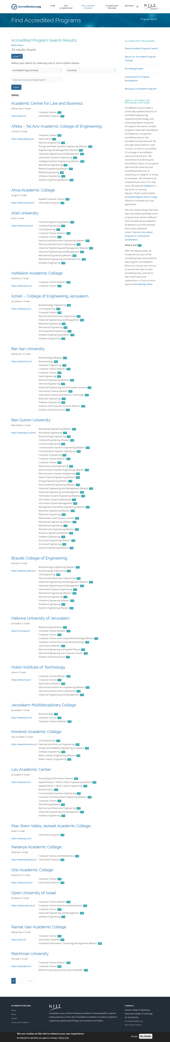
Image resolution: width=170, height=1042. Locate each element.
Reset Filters (17, 45)
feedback (148, 185)
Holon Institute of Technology (38, 667)
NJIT (104, 1013)
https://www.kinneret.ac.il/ (24, 744)
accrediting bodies (143, 284)
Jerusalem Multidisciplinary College (43, 705)
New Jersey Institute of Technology (88, 1013)
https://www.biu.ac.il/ (21, 361)
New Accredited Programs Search (141, 48)
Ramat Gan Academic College (38, 927)
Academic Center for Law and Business (47, 103)
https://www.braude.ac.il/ (23, 570)
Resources (129, 6)
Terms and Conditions (20, 1022)
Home (52, 6)
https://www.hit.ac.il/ (21, 679)
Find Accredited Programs (88, 7)
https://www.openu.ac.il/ (23, 905)
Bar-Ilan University (28, 348)
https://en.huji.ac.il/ (20, 630)
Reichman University (30, 953)
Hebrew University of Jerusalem (40, 618)
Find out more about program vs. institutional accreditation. (139, 236)
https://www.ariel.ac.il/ (22, 225)
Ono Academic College (32, 870)
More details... (98, 1020)
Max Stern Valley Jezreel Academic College (51, 825)
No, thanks (145, 1036)
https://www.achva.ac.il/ (22, 202)
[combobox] (36, 70)
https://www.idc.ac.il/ (21, 966)
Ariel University (25, 213)
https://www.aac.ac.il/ (21, 285)
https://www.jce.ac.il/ (21, 308)
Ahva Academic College (33, 190)
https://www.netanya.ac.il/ (24, 859)
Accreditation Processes (112, 7)
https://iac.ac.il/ (18, 939)
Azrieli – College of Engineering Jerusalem (49, 296)
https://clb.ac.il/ (18, 115)
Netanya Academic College (36, 847)
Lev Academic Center (31, 769)
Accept (134, 1036)
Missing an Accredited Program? (141, 88)
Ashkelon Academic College (37, 273)
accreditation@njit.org (133, 1021)
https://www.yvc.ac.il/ (21, 838)
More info (64, 1037)
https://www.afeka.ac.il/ (22, 138)
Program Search (149, 19)
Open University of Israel (33, 892)
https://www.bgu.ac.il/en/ (23, 432)
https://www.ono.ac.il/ (22, 882)
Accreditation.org (56, 1013)
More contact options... (134, 1025)
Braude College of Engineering (39, 558)
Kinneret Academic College (36, 731)
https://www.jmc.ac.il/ (21, 717)
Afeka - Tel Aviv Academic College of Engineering (56, 126)
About (13, 1014)
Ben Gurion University (31, 420)
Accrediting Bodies (134, 68)
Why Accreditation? (66, 7)
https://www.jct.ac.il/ (21, 782)
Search (14, 1018)
